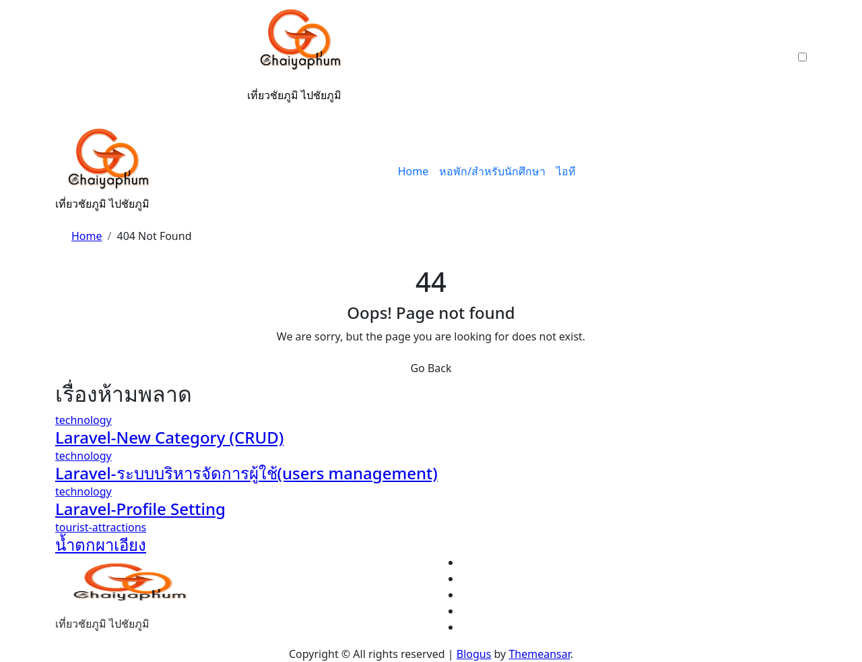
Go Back (430, 368)
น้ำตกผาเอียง (100, 544)
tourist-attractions (100, 527)
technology (83, 420)
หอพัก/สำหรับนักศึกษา (492, 171)
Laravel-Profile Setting (140, 509)
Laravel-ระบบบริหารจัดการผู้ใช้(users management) (246, 473)
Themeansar (539, 653)
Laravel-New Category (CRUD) (169, 437)
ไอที (566, 171)
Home (413, 171)
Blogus (474, 653)
